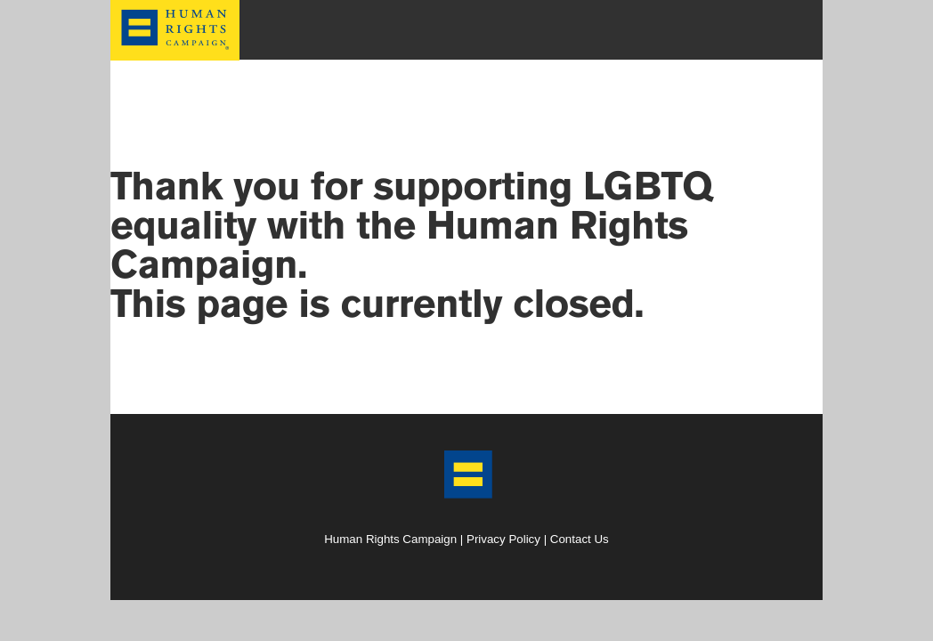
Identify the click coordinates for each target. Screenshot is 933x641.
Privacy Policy (503, 539)
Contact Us (579, 539)
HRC (175, 12)
